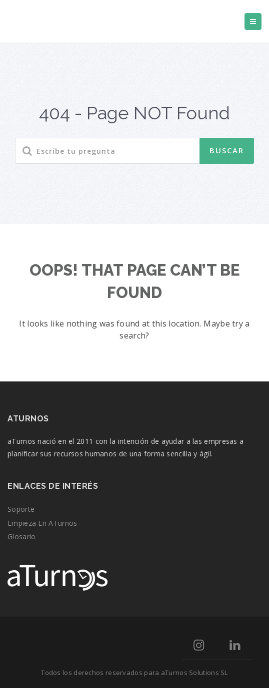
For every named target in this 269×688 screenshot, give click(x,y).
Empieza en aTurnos (42, 523)
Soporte (21, 509)
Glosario (22, 536)
